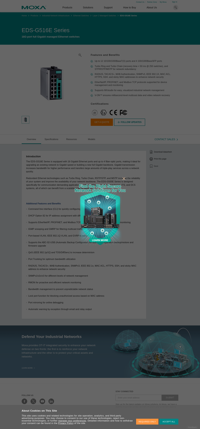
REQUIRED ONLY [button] (147, 422)
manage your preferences (72, 421)
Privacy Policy (66, 423)
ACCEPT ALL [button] (168, 422)
